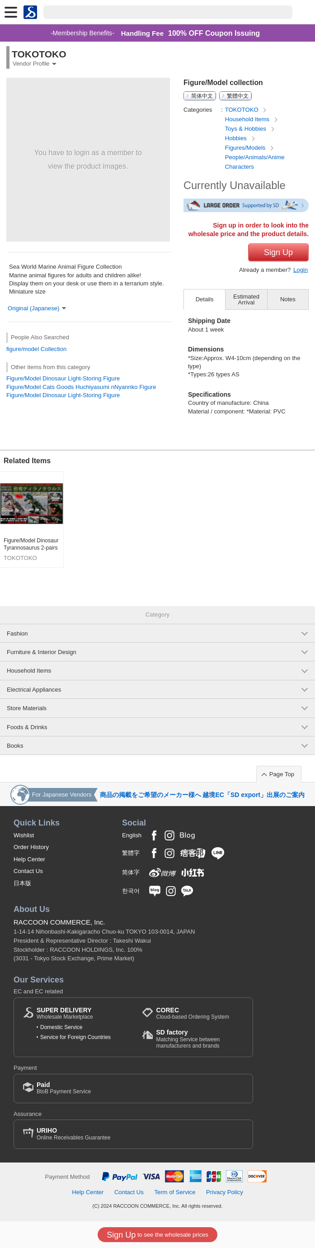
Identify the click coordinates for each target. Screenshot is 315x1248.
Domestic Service (61, 1027)
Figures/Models (246, 147)
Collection (54, 349)
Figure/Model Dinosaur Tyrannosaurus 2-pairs (31, 544)
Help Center (29, 859)
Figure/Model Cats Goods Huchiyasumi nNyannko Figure (81, 387)
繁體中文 (238, 96)
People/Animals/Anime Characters (255, 162)
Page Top (281, 774)
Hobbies (237, 138)
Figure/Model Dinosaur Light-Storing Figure (63, 378)
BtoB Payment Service (64, 1088)
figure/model (22, 349)
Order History (31, 847)
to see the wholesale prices (157, 1234)
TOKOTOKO (242, 109)
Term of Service (174, 1192)
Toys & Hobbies (246, 128)
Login (300, 269)
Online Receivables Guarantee (73, 1134)
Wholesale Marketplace (65, 1013)
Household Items (248, 119)
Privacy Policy (224, 1192)
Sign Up (278, 252)
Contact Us (28, 871)
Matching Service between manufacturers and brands (200, 1039)
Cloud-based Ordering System (192, 1013)
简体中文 (202, 96)
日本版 (22, 883)
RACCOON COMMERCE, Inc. (59, 922)
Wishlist (24, 835)
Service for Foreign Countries (75, 1037)
